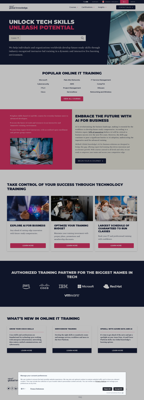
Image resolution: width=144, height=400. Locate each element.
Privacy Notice (100, 381)
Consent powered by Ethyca (115, 393)
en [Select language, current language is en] (23, 389)
